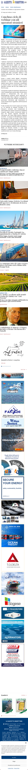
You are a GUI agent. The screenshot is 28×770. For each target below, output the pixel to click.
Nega (14, 761)
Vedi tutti (23, 369)
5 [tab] (6, 366)
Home (2, 7)
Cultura (7, 7)
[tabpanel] (14, 361)
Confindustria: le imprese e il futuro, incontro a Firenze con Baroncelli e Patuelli (13, 329)
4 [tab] (5, 366)
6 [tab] (7, 366)
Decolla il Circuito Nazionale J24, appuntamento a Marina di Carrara (13, 233)
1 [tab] (1, 366)
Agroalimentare (3, 304)
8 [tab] (10, 366)
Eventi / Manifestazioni (15, 7)
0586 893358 (17, 725)
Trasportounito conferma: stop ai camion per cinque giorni (12, 171)
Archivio (23, 695)
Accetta (14, 757)
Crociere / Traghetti (4, 270)
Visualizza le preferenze (14, 765)
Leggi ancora (14, 361)
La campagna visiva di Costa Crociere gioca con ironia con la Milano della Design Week (14, 265)
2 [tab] (2, 366)
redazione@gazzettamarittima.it (16, 729)
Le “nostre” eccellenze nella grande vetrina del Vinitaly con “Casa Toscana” (13, 296)
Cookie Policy (10, 768)
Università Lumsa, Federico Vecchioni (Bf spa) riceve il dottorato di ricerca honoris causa (14, 203)
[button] (26, 743)
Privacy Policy (16, 768)
